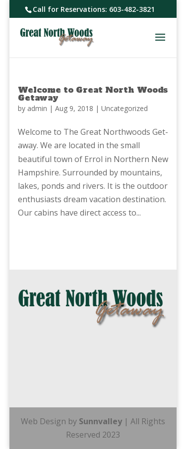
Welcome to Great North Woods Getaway (93, 93)
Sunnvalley (101, 421)
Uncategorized (124, 108)
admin (37, 108)
